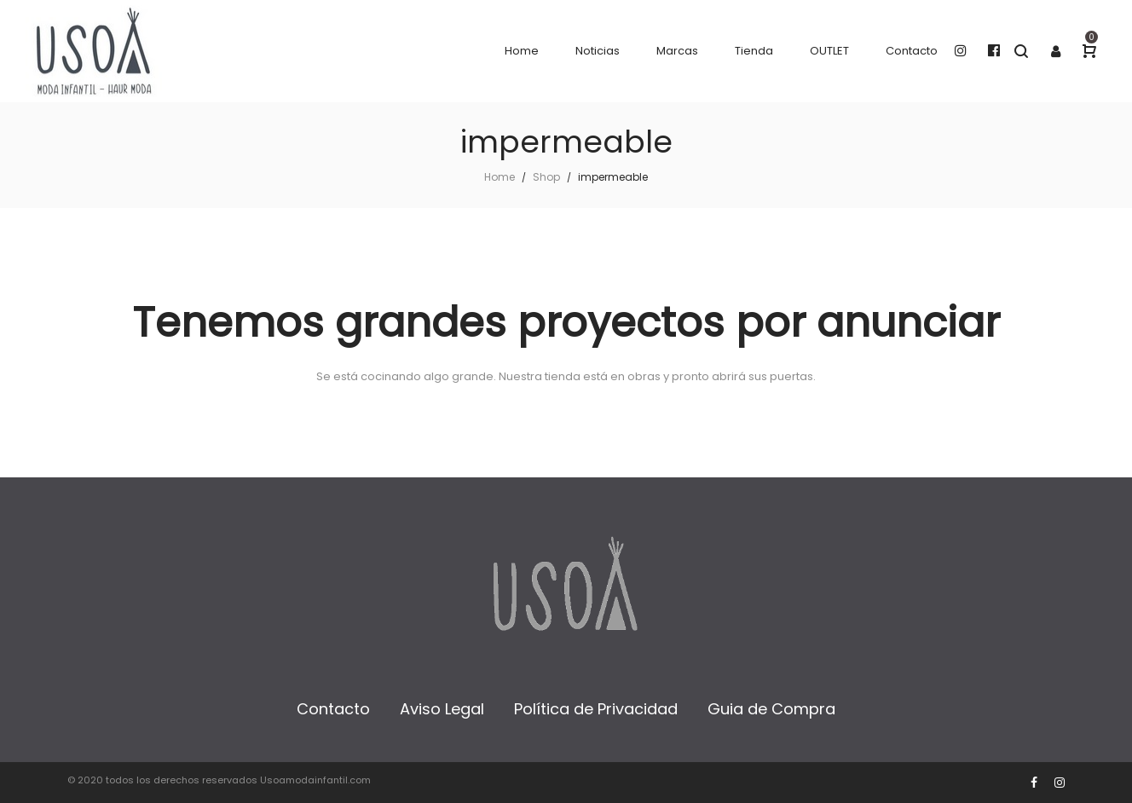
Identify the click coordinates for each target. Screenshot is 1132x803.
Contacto (333, 708)
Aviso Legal (442, 708)
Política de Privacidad (596, 708)
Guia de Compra (771, 708)
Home (499, 177)
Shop (546, 177)
